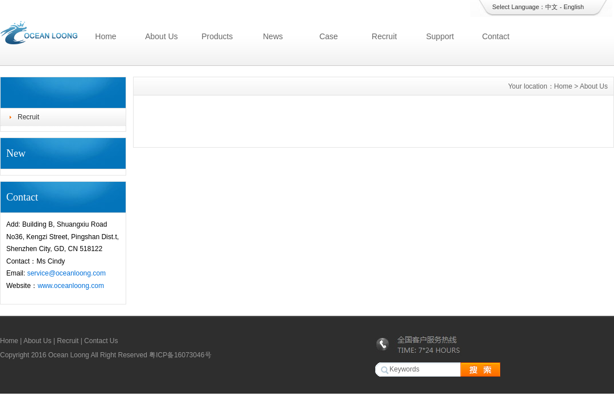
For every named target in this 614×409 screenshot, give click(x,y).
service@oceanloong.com (66, 273)
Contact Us (101, 341)
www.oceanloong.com (71, 286)
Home (105, 36)
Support (440, 36)
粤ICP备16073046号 (180, 355)
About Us (161, 36)
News (273, 36)
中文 (551, 6)
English (573, 6)
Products (217, 36)
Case (329, 36)
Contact (495, 36)
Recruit (384, 36)
